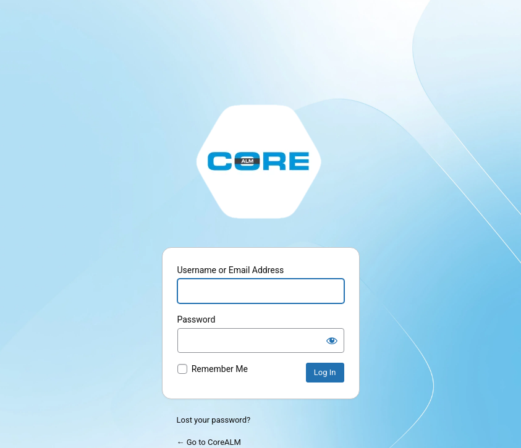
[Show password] (332, 340)
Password (196, 319)
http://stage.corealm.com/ (261, 161)
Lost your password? (214, 420)
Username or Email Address (230, 270)
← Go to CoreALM (209, 442)
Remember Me (220, 369)
